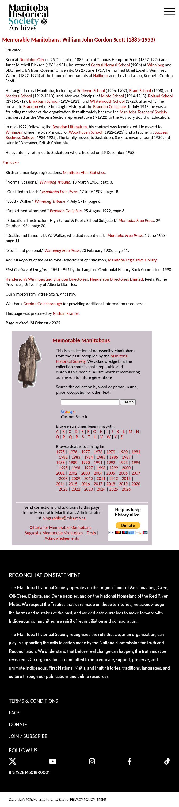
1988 (60, 462)
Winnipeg (155, 64)
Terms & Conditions (33, 701)
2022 (75, 489)
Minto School (112, 95)
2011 (101, 478)
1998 (101, 467)
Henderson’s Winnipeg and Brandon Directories (47, 279)
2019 (123, 483)
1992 (110, 462)
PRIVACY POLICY (82, 800)
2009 (75, 478)
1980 (123, 451)
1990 (85, 462)
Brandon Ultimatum (69, 126)
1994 (136, 462)
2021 (63, 489)
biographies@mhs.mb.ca (64, 517)
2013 (126, 478)
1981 (136, 451)
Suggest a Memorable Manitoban (54, 532)
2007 (136, 473)
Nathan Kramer (66, 313)
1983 (75, 457)
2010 (88, 478)
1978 (98, 451)
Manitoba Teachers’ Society (143, 111)
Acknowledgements (62, 538)
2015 (72, 483)
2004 (98, 473)
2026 (126, 489)
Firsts (91, 532)
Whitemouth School (107, 101)
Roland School (160, 95)
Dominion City (32, 59)
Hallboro (100, 75)
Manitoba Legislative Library (132, 260)
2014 (60, 483)
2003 (85, 473)
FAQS (14, 712)
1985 (101, 457)
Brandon (30, 106)
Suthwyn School (91, 90)
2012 (113, 478)
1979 (110, 451)
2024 (101, 489)
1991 (98, 462)
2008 (63, 478)
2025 (113, 489)
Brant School (140, 90)
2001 (60, 473)
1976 (72, 451)
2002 (72, 473)
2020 (136, 483)
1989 (72, 462)
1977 (85, 451)
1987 (126, 457)
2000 (126, 467)
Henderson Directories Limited (116, 279)
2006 (123, 473)
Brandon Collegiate (109, 106)
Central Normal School (110, 64)
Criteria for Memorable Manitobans (60, 527)
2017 (98, 483)
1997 (88, 467)
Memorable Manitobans (31, 39)
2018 (110, 483)
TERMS (101, 800)
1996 (75, 467)
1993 (123, 462)
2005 (110, 473)
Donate (18, 724)
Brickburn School (43, 101)
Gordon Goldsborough (42, 303)
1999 (113, 467)
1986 (113, 457)
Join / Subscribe (28, 736)
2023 (88, 489)
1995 (63, 467)
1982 (63, 457)
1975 (60, 451)
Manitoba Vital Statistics (84, 172)
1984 (88, 457)
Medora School (19, 95)
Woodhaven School (85, 132)
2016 (85, 483)
